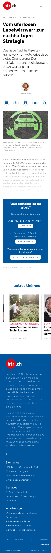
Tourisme (11, 471)
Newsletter (23, 492)
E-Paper (10, 492)
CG (32, 539)
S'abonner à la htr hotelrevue (21, 513)
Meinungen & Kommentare (20, 476)
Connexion (25, 226)
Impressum (19, 539)
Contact (10, 530)
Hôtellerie (11, 467)
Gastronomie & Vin (29, 467)
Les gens (23, 471)
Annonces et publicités (18, 521)
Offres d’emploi (29, 496)
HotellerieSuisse (26, 530)
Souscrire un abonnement (25, 257)
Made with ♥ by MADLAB (38, 550)
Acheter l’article (25, 241)
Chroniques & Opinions (18, 480)
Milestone (11, 501)
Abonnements (13, 526)
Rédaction (11, 517)
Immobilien (12, 496)
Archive (28, 526)
